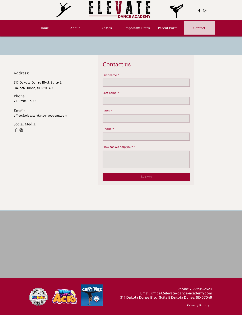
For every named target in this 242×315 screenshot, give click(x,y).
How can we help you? (119, 147)
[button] (106, 28)
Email (108, 111)
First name (111, 75)
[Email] (145, 118)
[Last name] (145, 100)
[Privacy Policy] (198, 305)
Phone (108, 129)
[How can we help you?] (146, 159)
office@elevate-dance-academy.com (40, 115)
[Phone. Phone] (145, 136)
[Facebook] (199, 10)
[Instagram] (204, 10)
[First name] (145, 82)
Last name (111, 93)
